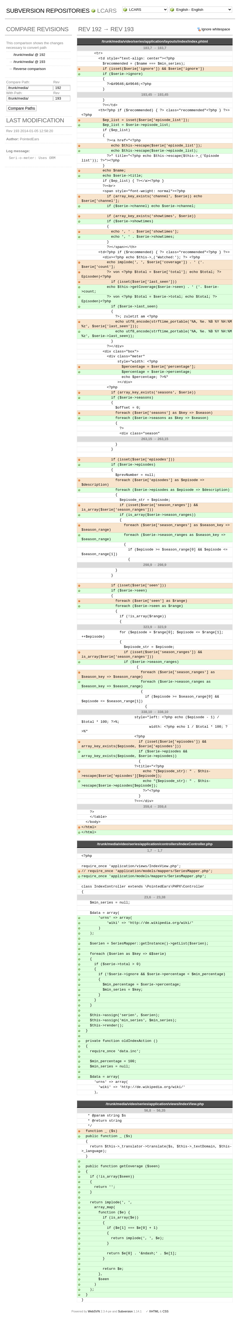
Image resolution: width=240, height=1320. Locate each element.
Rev (56, 82)
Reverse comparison (29, 69)
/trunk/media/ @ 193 (29, 62)
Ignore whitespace (215, 29)
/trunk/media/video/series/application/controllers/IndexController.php (154, 844)
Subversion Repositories (48, 10)
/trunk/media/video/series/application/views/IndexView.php (155, 1104)
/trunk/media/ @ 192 (29, 55)
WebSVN (94, 1311)
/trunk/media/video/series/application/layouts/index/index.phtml (155, 41)
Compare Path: (18, 82)
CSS (166, 1311)
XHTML (154, 1311)
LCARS (107, 10)
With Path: (14, 93)
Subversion (125, 1311)
